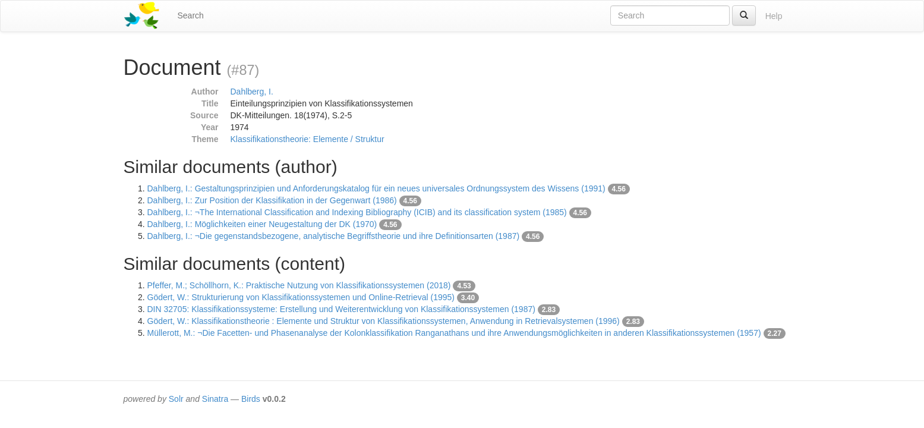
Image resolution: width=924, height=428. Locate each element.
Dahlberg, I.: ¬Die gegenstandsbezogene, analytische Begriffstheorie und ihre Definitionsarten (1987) (333, 236)
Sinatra (215, 399)
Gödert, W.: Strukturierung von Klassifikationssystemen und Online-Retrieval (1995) (301, 297)
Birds (250, 399)
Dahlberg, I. (252, 91)
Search (191, 15)
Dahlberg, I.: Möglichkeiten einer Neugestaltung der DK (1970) (262, 224)
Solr (176, 399)
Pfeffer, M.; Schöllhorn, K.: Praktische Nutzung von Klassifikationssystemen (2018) (299, 285)
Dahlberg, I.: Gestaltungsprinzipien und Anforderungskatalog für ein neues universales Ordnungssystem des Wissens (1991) (376, 188)
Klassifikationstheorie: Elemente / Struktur (307, 139)
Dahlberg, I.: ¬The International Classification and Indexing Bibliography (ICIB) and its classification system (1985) (357, 212)
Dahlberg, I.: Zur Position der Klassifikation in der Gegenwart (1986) (272, 200)
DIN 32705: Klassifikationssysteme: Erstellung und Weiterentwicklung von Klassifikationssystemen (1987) (341, 309)
